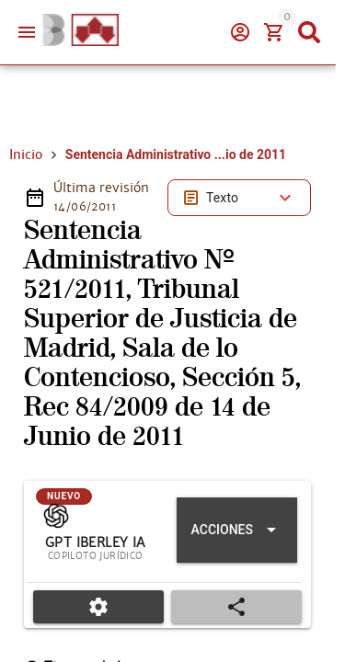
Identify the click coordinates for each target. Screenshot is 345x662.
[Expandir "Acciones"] (237, 530)
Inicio (25, 154)
